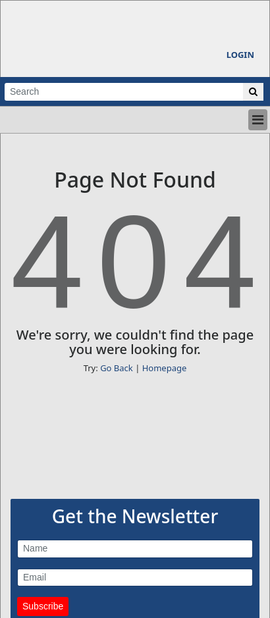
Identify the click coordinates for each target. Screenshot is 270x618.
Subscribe (42, 606)
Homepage (164, 368)
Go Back (116, 368)
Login (240, 55)
